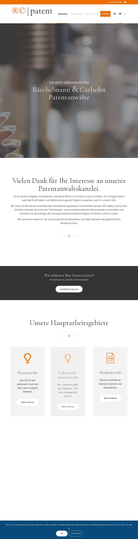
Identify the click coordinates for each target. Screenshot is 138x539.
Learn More (75, 533)
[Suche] (125, 13)
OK (62, 533)
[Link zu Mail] (125, 2)
